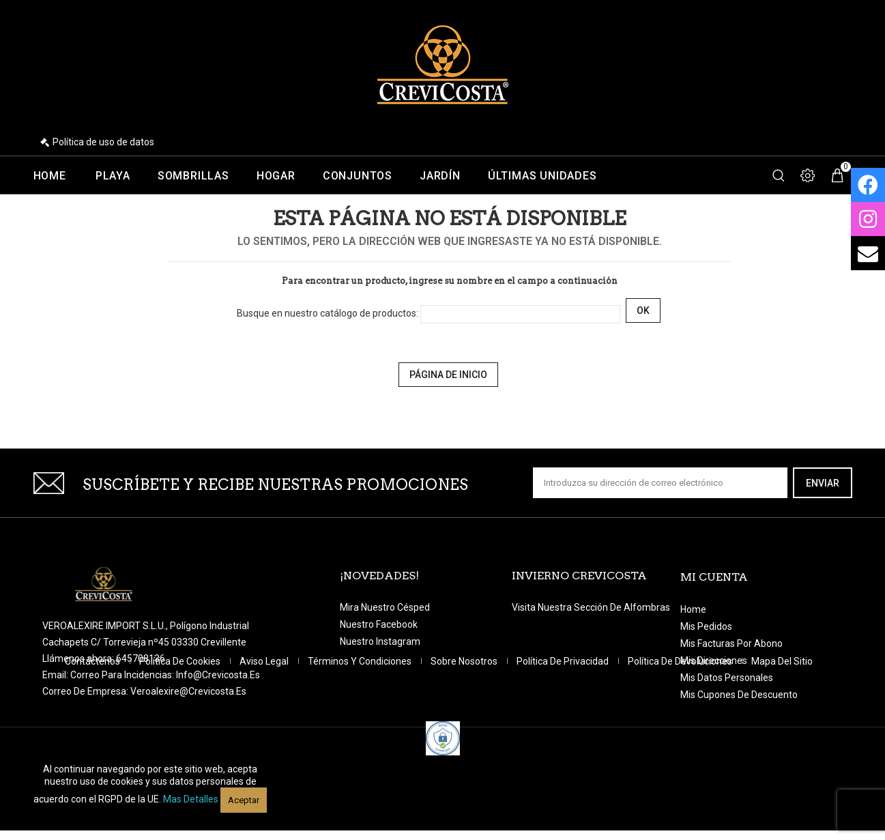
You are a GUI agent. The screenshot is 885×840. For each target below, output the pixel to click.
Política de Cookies (180, 720)
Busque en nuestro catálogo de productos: (327, 313)
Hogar (276, 176)
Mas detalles (190, 799)
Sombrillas (193, 176)
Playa (113, 176)
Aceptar (243, 800)
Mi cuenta (714, 576)
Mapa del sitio (782, 720)
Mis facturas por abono (731, 643)
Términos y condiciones (361, 720)
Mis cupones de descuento (739, 694)
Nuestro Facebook (379, 624)
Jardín (440, 176)
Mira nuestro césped (385, 607)
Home (49, 176)
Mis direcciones (713, 660)
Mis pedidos (706, 626)
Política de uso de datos (103, 141)
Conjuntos (357, 176)
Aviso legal (265, 720)
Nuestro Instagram (380, 641)
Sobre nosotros (465, 720)
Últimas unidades (542, 176)
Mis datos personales (726, 677)
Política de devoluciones (681, 720)
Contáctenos (93, 720)
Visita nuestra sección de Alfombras (591, 607)
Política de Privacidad (564, 720)
